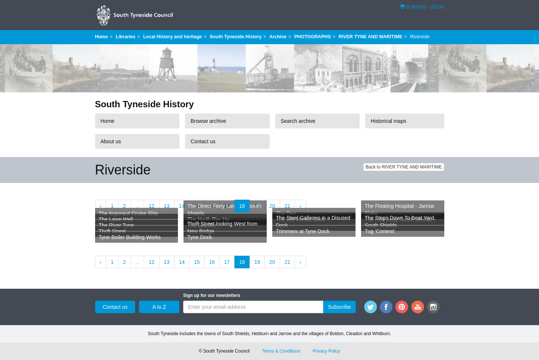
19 (257, 262)
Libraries (125, 36)
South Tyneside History (236, 36)
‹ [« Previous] (101, 206)
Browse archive (208, 121)
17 (227, 262)
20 (272, 206)
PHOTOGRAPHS (312, 36)
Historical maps (388, 121)
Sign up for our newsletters (211, 295)
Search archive (298, 121)
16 (212, 262)
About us (111, 141)
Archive (277, 36)
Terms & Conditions (281, 351)
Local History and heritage (172, 36)
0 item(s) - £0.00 (422, 6)
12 (152, 206)
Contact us (203, 141)
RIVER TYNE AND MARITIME (370, 36)
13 (167, 206)
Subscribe (339, 307)
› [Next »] (300, 206)
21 (287, 206)
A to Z (159, 307)
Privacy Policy (326, 351)
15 (197, 262)
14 (182, 206)
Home (101, 36)
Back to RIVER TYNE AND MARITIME (404, 167)
